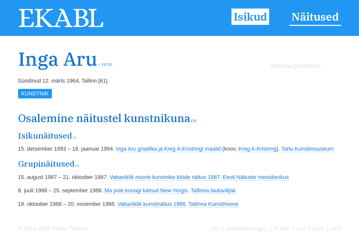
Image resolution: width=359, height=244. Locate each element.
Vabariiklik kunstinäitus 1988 (151, 204)
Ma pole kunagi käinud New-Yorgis (146, 190)
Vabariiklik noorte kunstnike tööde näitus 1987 (165, 177)
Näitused (315, 17)
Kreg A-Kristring (257, 149)
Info (214, 228)
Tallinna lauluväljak (213, 190)
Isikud (250, 17)
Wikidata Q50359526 (295, 66)
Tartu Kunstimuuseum (307, 149)
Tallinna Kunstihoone (213, 204)
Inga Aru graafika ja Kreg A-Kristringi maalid (168, 149)
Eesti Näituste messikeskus (256, 177)
